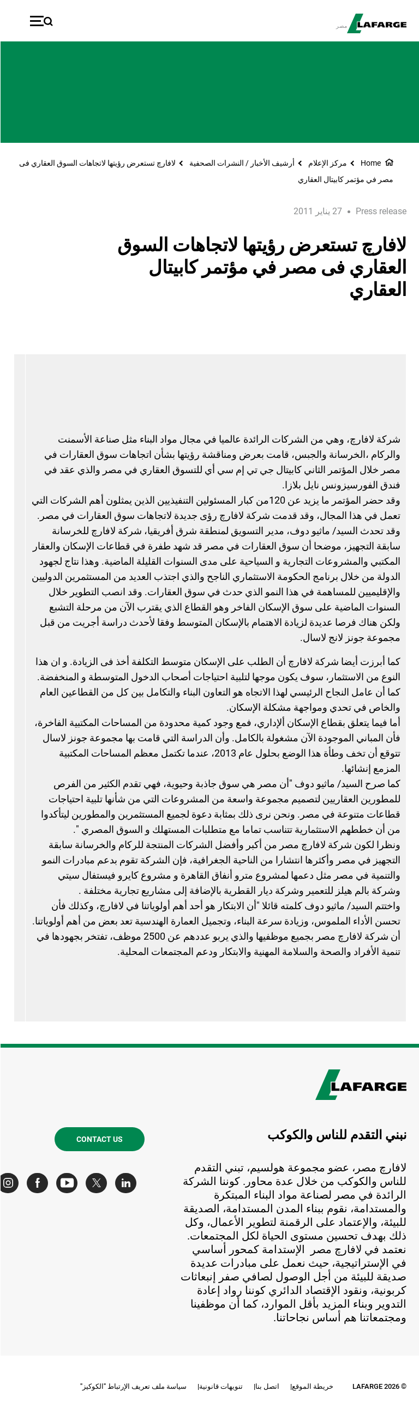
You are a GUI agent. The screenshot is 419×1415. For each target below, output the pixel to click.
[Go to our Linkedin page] (128, 1183)
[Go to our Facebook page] (39, 1183)
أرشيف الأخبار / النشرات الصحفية (241, 163)
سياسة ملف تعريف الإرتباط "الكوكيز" (133, 1386)
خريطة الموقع (312, 1386)
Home (370, 163)
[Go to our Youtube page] (69, 1183)
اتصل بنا (267, 1386)
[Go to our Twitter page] (98, 1183)
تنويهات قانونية (220, 1386)
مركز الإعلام (327, 163)
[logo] (376, 23)
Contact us (99, 1139)
